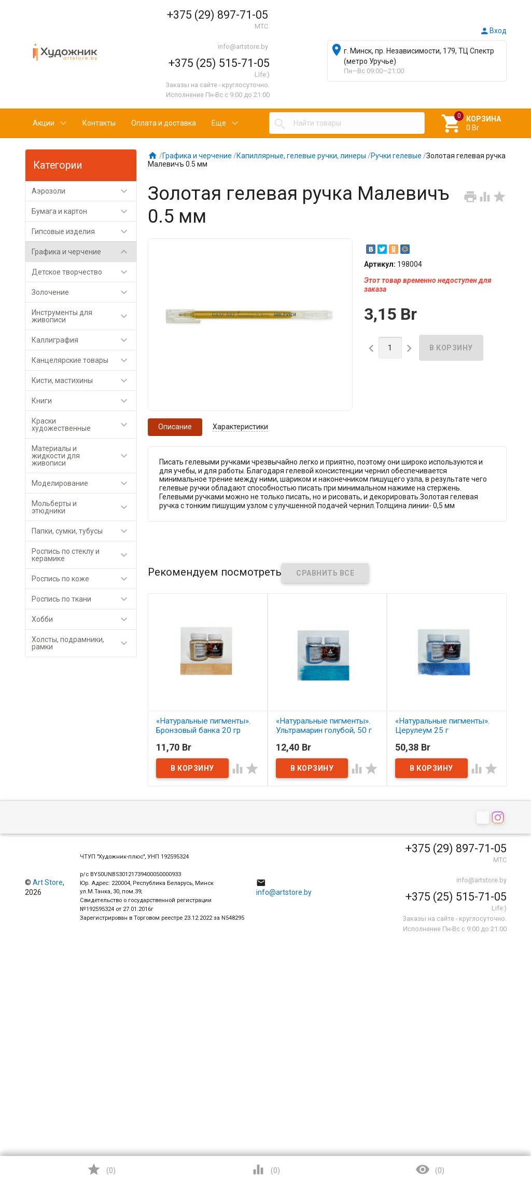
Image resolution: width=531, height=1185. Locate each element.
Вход (493, 30)
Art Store (48, 882)
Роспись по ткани (84, 599)
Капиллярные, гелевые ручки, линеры (301, 156)
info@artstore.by (243, 46)
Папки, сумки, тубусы (84, 531)
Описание (175, 427)
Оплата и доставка (163, 123)
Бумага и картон (84, 211)
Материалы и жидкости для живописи (84, 456)
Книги (84, 401)
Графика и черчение (84, 252)
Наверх (487, 1135)
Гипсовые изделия (84, 231)
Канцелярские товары (84, 360)
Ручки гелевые (396, 156)
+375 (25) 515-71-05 (219, 63)
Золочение (84, 292)
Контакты (99, 123)
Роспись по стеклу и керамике (84, 554)
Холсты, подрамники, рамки (84, 643)
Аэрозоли (84, 191)
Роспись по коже (84, 579)
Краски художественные (84, 424)
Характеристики (240, 427)
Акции (43, 123)
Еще (219, 123)
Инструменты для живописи (84, 316)
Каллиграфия (84, 340)
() (101, 1169)
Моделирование (84, 483)
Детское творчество (84, 272)
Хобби (84, 619)
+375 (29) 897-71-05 (217, 14)
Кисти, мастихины (84, 380)
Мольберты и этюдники (84, 507)
